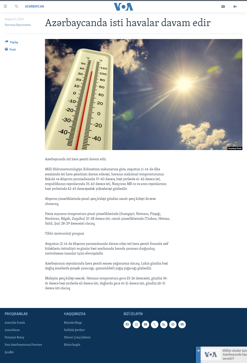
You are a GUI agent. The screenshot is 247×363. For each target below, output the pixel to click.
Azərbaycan (34, 6)
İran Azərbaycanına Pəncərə (23, 345)
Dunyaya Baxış (14, 337)
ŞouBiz (9, 352)
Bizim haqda (72, 345)
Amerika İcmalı (15, 322)
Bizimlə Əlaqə (73, 322)
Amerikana (12, 330)
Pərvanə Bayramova (18, 25)
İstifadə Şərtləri (74, 330)
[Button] (11, 43)
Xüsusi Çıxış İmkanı (77, 337)
